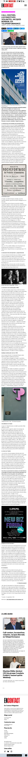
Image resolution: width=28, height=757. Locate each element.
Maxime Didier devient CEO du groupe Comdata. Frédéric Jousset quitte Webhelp (13, 674)
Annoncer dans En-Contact (9, 744)
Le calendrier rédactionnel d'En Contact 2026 (13, 742)
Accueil (5, 730)
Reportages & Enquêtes (8, 733)
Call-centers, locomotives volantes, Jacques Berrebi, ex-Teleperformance (14, 634)
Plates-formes (7, 734)
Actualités (6, 732)
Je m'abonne (12, 1)
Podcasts (6, 736)
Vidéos (5, 737)
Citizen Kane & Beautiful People (8, 11)
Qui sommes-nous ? (8, 741)
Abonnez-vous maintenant (14, 755)
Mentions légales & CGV (8, 745)
